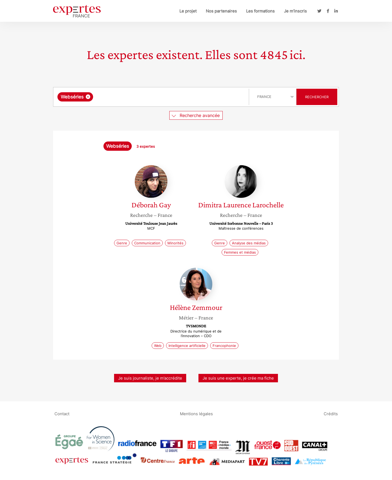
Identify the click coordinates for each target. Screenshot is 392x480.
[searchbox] (150, 96)
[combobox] (152, 97)
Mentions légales (196, 413)
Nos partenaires (221, 11)
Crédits (331, 413)
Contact (61, 413)
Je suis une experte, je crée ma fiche (238, 378)
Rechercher (317, 97)
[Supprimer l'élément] (88, 96)
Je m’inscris (295, 11)
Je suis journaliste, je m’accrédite (150, 378)
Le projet (188, 11)
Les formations (260, 11)
